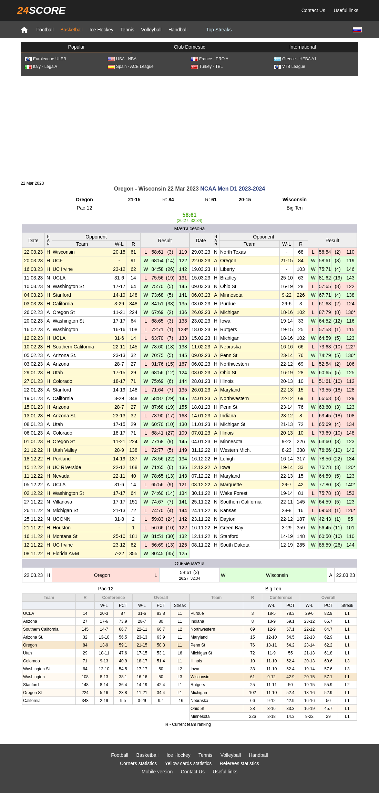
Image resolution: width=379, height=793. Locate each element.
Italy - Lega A (41, 66)
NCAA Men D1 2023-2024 (232, 189)
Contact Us (313, 10)
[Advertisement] (189, 128)
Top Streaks (219, 29)
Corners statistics (138, 763)
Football (44, 29)
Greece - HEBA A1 (295, 59)
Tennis (127, 29)
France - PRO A (209, 59)
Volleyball (151, 29)
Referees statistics (239, 763)
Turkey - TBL (207, 66)
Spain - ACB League (131, 66)
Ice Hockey (101, 29)
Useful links (346, 10)
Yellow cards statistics (188, 763)
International (302, 47)
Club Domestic (189, 47)
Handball (177, 29)
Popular (76, 47)
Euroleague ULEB (45, 59)
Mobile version (157, 771)
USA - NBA (122, 59)
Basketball (71, 29)
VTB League (289, 66)
